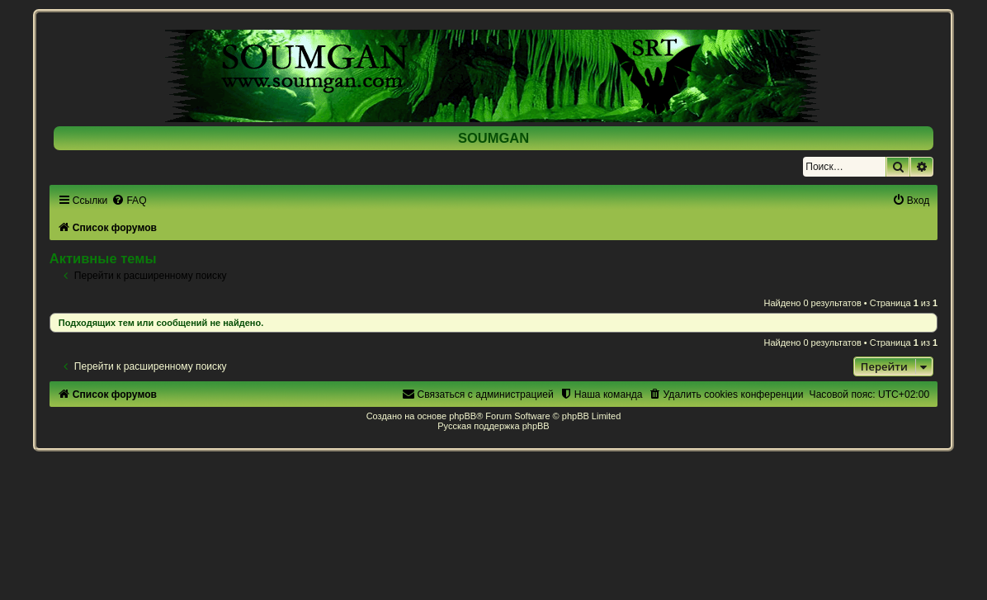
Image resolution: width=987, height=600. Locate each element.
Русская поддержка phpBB (493, 426)
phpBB (462, 416)
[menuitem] (128, 200)
